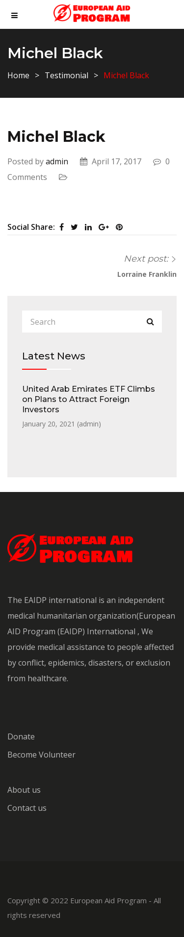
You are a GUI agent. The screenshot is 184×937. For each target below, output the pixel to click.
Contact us (27, 808)
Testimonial (66, 75)
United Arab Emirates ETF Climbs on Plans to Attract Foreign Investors (88, 399)
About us (24, 789)
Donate (21, 736)
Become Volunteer (41, 754)
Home (18, 75)
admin (57, 161)
